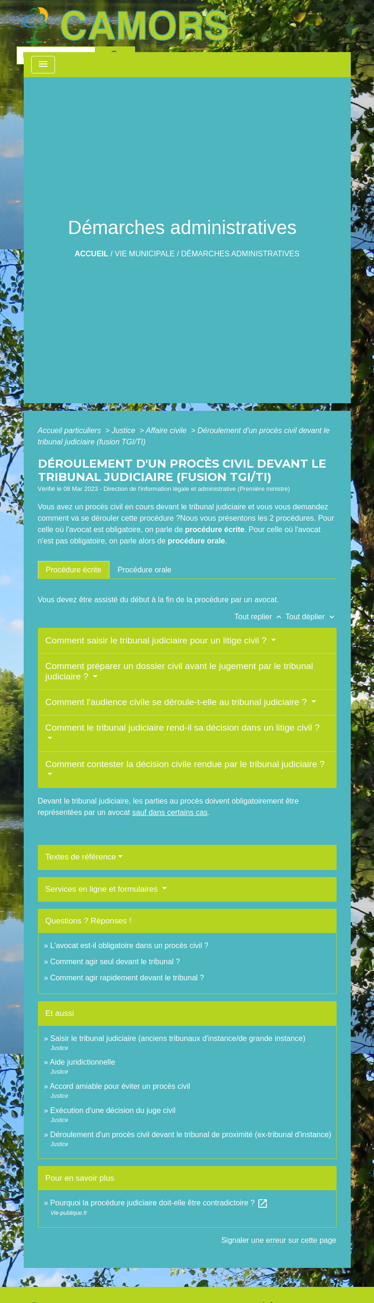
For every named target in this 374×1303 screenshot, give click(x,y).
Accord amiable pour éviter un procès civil (120, 1086)
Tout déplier (310, 617)
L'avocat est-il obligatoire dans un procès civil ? (129, 945)
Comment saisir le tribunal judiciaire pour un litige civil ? (157, 640)
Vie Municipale (145, 254)
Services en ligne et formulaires (103, 889)
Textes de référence (81, 856)
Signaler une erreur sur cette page (279, 1240)
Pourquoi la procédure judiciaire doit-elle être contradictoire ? (159, 1203)
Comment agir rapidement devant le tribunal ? (127, 978)
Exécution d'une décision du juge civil (114, 1110)
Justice (124, 430)
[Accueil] (126, 25)
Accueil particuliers (70, 430)
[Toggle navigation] (43, 64)
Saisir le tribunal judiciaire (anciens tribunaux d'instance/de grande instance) (177, 1038)
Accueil (91, 254)
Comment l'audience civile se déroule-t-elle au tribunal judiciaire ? (178, 702)
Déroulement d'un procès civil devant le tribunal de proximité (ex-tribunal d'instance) (190, 1135)
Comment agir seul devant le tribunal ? (115, 962)
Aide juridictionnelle (82, 1062)
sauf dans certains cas (170, 812)
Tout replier (260, 617)
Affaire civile (167, 430)
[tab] (73, 570)
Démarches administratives (240, 254)
